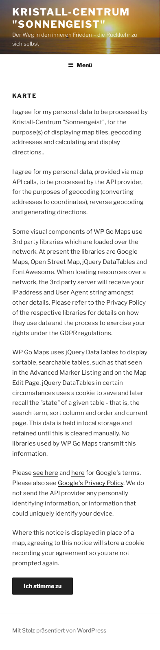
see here (45, 473)
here (78, 473)
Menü (80, 64)
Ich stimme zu (42, 585)
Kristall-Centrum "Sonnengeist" (71, 18)
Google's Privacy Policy (90, 483)
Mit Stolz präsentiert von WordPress (59, 630)
